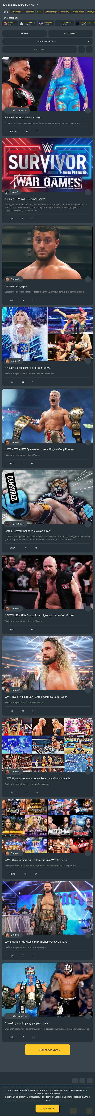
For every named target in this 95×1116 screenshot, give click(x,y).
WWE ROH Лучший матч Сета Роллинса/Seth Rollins (36, 697)
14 (25, 793)
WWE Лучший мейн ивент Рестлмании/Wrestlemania (36, 860)
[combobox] (47, 41)
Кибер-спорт (78, 12)
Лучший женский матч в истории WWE (28, 367)
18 (23, 300)
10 (23, 711)
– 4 (12, 219)
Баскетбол (29, 12)
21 (27, 131)
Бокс (39, 12)
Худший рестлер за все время (23, 117)
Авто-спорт (16, 12)
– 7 (12, 382)
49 (25, 548)
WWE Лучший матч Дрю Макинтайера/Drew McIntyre (36, 941)
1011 (13, 793)
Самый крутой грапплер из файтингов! (28, 531)
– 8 (12, 711)
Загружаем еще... (49, 1049)
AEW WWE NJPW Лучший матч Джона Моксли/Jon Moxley (39, 615)
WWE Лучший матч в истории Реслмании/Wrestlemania (37, 778)
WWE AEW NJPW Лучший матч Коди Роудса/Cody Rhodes (39, 449)
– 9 (12, 300)
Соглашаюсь (47, 1109)
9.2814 (14, 131)
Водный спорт (51, 12)
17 (23, 1037)
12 (23, 382)
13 (23, 956)
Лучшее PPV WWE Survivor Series (25, 199)
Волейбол (65, 12)
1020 (13, 548)
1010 (13, 874)
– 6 (12, 629)
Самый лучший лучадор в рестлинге (26, 1023)
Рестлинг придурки (16, 286)
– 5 (12, 463)
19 (25, 874)
